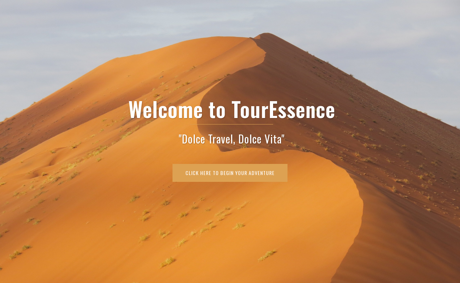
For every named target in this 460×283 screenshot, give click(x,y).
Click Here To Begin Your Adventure (230, 172)
